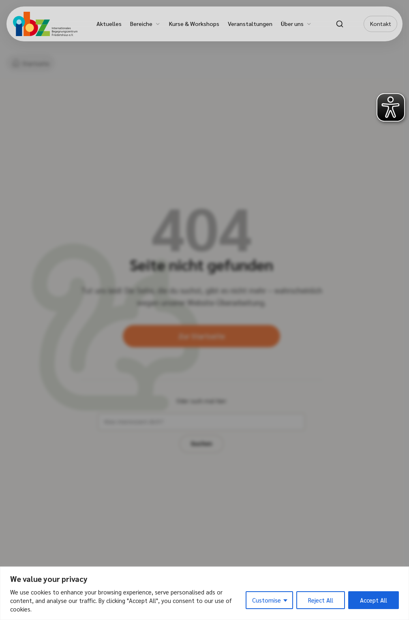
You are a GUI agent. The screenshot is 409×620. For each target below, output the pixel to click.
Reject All (320, 600)
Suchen (264, 435)
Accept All (373, 600)
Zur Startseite (201, 347)
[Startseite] (32, 63)
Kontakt (380, 23)
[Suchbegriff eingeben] (176, 435)
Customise (266, 600)
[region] (204, 593)
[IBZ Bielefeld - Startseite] (45, 24)
